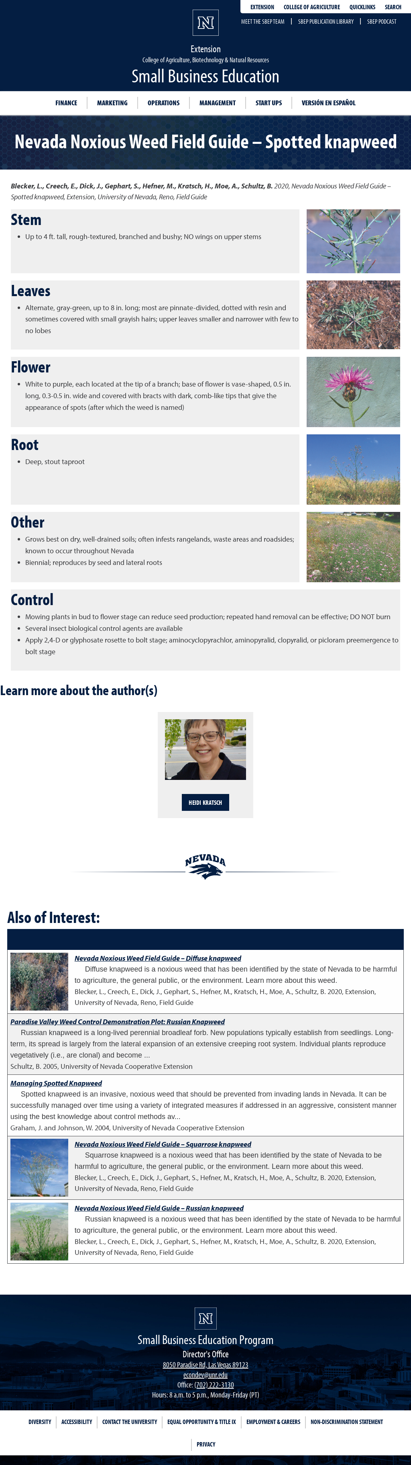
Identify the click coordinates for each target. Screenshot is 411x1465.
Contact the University (129, 1422)
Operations (163, 102)
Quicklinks (362, 7)
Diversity (39, 1422)
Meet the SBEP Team (263, 21)
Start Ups (269, 102)
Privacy (206, 1444)
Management (217, 102)
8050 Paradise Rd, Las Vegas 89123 (205, 1364)
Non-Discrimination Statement (347, 1422)
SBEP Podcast (382, 21)
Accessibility (76, 1422)
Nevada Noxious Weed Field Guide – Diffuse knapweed (158, 958)
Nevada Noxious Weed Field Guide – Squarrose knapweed (163, 1144)
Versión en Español (329, 102)
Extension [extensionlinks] (262, 7)
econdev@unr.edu (205, 1374)
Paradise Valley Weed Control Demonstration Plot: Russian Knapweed (117, 1021)
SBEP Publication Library (326, 21)
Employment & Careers (273, 1422)
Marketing (112, 102)
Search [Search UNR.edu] (393, 7)
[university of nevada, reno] (206, 1318)
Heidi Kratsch (205, 802)
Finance (66, 102)
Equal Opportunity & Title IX (201, 1422)
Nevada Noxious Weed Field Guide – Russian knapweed (159, 1208)
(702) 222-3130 (214, 1384)
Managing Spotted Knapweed (56, 1083)
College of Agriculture (312, 7)
